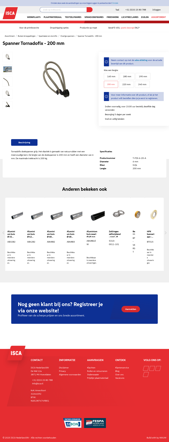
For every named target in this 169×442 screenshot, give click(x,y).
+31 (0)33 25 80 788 (135, 9)
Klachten (91, 367)
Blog (117, 371)
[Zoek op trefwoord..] (63, 9)
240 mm (142, 84)
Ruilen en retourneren (97, 371)
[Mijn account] (156, 9)
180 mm (127, 76)
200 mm (111, 84)
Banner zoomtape (134, 232)
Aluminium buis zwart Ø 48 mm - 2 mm (92, 233)
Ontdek (115, 3)
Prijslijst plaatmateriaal (97, 378)
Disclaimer (64, 367)
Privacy (62, 371)
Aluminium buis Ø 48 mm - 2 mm (51, 234)
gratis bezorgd (127, 27)
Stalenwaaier (93, 374)
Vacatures (119, 378)
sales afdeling (141, 60)
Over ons (119, 374)
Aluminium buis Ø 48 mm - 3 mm (70, 234)
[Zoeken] (90, 9)
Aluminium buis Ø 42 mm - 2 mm (31, 234)
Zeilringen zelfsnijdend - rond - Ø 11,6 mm (115, 233)
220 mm (126, 84)
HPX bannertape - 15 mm (150, 234)
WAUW (162, 437)
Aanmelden (130, 309)
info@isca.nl (37, 383)
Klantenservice (122, 367)
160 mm (111, 76)
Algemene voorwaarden (70, 374)
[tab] (24, 142)
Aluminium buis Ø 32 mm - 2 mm (11, 234)
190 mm (143, 76)
